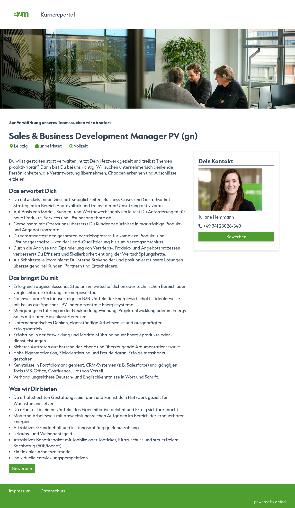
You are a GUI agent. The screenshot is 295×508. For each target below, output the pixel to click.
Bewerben (22, 468)
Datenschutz (52, 491)
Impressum (20, 491)
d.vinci (280, 501)
